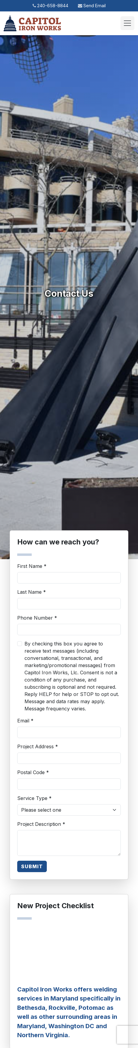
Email (25, 721)
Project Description (41, 824)
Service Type (34, 798)
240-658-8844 (50, 5)
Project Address (37, 746)
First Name (32, 566)
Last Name (31, 592)
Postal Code (33, 772)
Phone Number (37, 618)
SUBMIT (32, 866)
